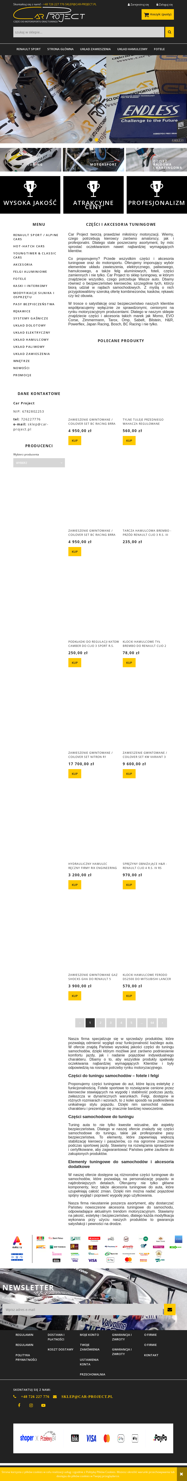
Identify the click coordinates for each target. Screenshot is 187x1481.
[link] (93, 99)
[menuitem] (28, 49)
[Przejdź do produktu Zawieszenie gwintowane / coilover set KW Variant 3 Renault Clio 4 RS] (148, 716)
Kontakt (151, 1355)
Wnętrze (21, 361)
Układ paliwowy (29, 347)
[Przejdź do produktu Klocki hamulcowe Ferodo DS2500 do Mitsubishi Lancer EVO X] (148, 938)
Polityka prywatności (26, 1357)
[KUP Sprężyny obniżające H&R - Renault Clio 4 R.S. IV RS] (129, 884)
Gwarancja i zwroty (122, 1351)
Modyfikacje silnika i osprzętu (34, 295)
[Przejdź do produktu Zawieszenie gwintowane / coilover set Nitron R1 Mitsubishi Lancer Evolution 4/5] (93, 716)
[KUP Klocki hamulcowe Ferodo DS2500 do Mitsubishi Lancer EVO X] (129, 995)
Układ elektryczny (31, 332)
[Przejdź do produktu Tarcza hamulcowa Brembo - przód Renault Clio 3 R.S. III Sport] (148, 494)
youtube (43, 1405)
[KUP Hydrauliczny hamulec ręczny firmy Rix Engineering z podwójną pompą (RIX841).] (74, 884)
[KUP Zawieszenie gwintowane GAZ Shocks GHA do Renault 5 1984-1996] (74, 995)
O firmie (150, 1345)
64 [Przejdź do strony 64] (152, 1023)
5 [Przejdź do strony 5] (131, 1023)
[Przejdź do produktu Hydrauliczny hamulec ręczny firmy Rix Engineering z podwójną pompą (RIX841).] (93, 827)
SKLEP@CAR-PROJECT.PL (80, 4)
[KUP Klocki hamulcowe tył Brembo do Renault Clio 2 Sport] (129, 662)
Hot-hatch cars (29, 246)
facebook (19, 1405)
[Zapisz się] (170, 1309)
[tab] (90, 140)
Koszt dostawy (60, 1349)
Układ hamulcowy (31, 340)
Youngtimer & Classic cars (34, 255)
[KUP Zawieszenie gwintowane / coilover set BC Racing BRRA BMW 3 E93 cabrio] (74, 551)
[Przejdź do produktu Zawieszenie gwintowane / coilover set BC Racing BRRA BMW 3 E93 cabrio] (93, 494)
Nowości (21, 368)
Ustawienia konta (89, 1362)
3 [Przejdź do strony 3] (111, 1023)
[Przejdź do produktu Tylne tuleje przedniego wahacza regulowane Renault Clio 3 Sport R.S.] (148, 383)
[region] (93, 99)
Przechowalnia (92, 1374)
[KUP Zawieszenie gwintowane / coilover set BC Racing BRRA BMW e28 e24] (74, 440)
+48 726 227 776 (53, 4)
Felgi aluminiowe (30, 272)
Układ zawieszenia (31, 354)
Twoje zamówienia (90, 1347)
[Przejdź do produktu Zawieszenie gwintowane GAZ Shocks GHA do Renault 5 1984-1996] (93, 938)
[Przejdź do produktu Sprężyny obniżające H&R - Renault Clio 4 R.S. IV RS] (148, 827)
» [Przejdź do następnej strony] (162, 1022)
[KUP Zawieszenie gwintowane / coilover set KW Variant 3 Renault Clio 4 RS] (129, 773)
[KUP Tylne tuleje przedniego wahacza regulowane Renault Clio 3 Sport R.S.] (129, 440)
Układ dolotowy (29, 325)
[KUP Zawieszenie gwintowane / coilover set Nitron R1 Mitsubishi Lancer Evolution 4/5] (74, 773)
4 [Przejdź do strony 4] (121, 1023)
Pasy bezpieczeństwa (34, 304)
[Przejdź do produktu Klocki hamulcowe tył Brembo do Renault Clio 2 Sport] (148, 605)
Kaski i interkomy (30, 286)
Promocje (22, 375)
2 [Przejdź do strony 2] (100, 1023)
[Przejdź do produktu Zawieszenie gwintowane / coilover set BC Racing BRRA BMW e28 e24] (93, 383)
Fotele (19, 279)
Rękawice (22, 311)
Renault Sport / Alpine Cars (36, 237)
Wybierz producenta (26, 454)
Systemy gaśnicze (30, 318)
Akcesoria (23, 264)
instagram (31, 1405)
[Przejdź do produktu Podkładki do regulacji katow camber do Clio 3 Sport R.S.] (93, 605)
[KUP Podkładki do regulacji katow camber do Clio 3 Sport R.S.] (74, 662)
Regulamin (24, 1345)
